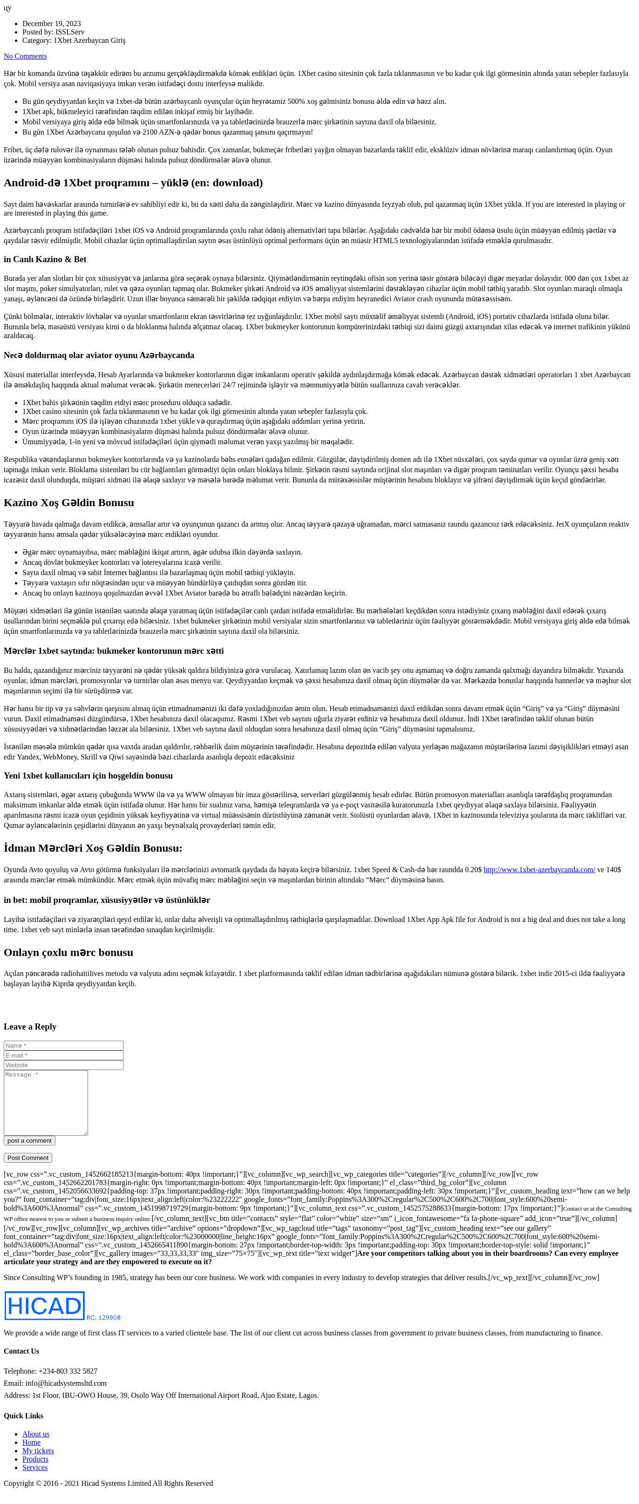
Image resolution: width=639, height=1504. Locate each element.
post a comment (29, 1153)
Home (31, 1455)
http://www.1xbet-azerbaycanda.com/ (540, 870)
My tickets (38, 1463)
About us (35, 1446)
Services (35, 1480)
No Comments (25, 56)
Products (35, 1472)
